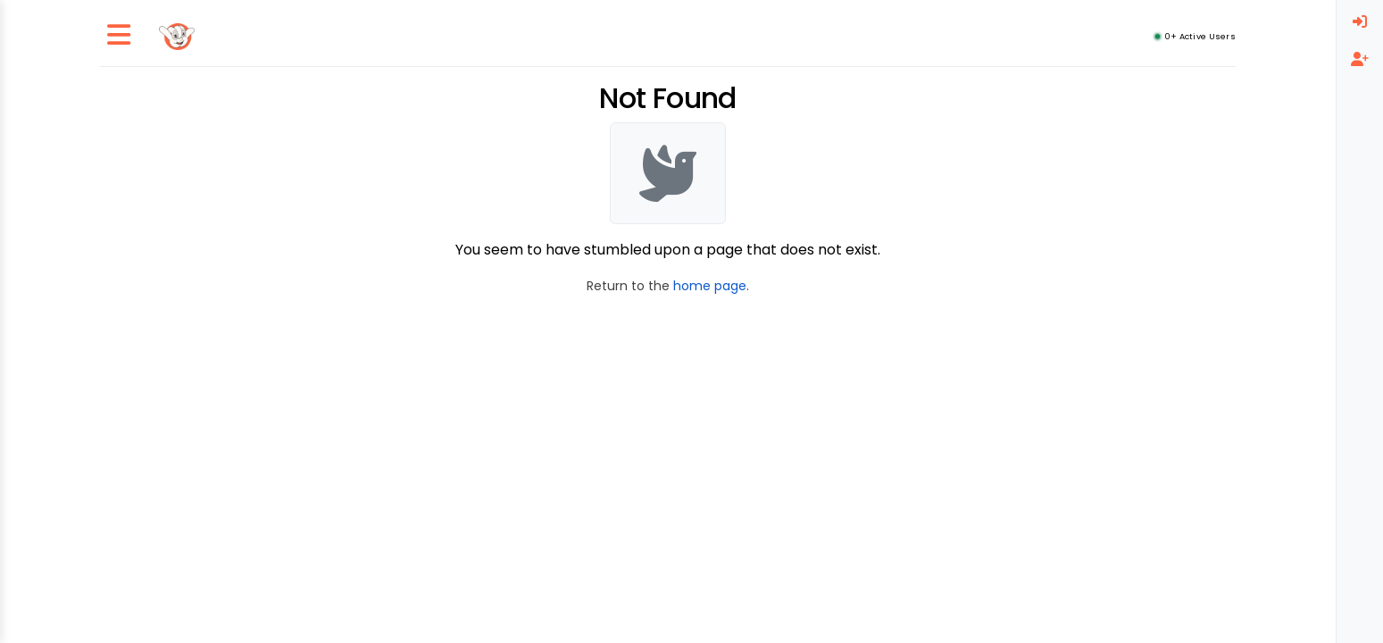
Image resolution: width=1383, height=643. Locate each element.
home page (709, 286)
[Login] (1360, 22)
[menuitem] (1360, 22)
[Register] (1360, 60)
